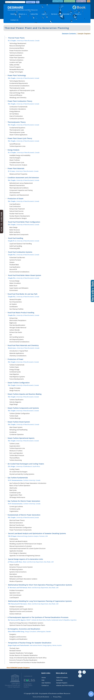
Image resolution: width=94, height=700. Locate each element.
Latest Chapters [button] (58, 1)
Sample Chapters (84, 34)
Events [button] (78, 14)
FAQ (43, 680)
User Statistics (46, 683)
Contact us (45, 685)
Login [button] (44, 14)
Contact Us (14, 20)
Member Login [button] (81, 1)
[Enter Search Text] (15, 2)
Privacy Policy (57, 697)
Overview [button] (67, 14)
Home (12, 14)
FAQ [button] (88, 1)
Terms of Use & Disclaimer (41, 697)
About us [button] (23, 14)
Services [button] (55, 14)
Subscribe (34, 14)
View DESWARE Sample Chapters (18, 668)
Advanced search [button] (69, 1)
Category (30, 2)
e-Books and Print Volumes (65, 685)
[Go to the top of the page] (90, 695)
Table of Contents (62, 677)
